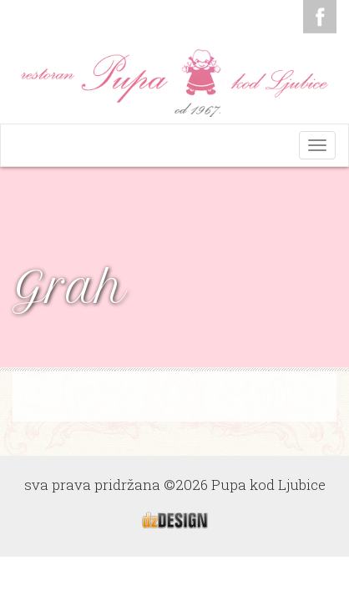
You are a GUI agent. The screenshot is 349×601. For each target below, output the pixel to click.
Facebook (319, 16)
